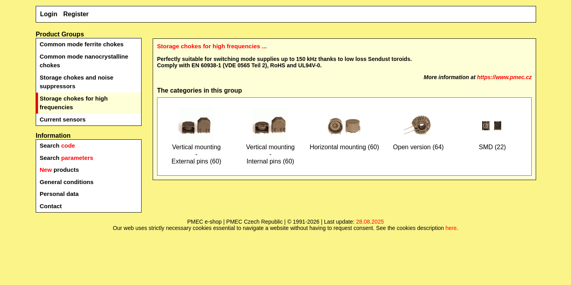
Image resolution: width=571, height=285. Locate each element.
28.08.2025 (370, 221)
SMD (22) (492, 144)
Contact (51, 206)
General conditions (67, 182)
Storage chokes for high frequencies (74, 103)
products (59, 169)
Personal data (59, 193)
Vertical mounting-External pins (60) (196, 151)
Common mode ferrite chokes (82, 44)
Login (48, 14)
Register (76, 14)
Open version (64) (418, 144)
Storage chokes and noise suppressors (76, 82)
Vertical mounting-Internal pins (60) (270, 151)
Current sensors (63, 119)
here (450, 228)
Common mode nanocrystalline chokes (84, 61)
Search (57, 145)
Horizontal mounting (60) (344, 144)
